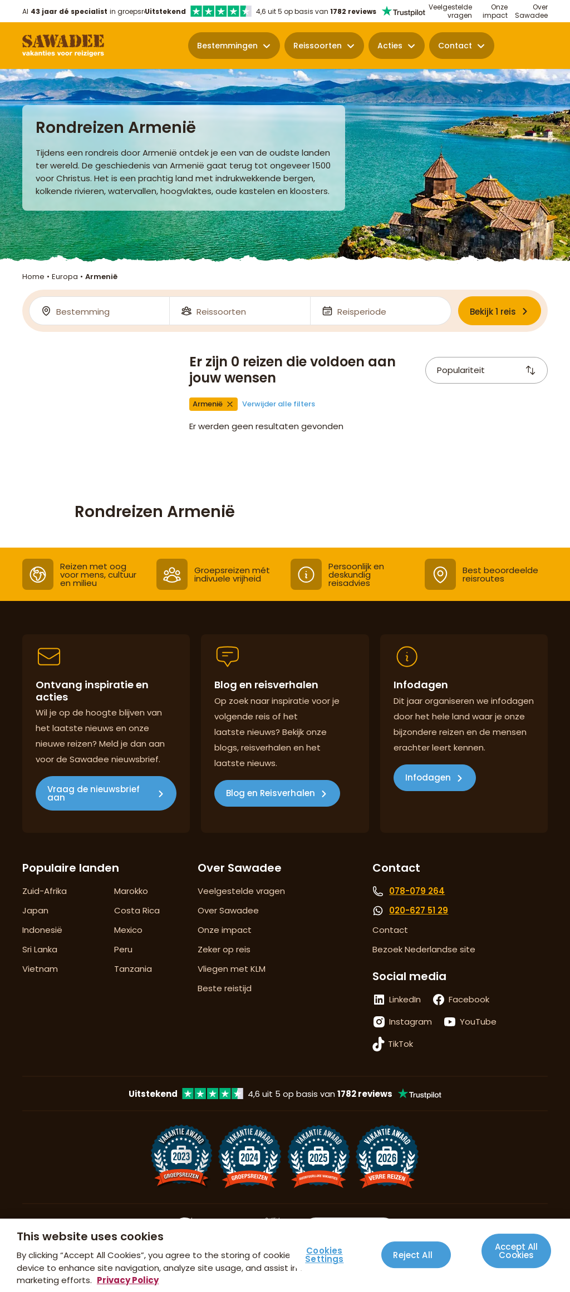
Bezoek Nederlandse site (423, 949)
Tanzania (133, 969)
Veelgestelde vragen (450, 11)
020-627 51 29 (418, 910)
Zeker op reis (224, 949)
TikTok (400, 1044)
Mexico (128, 930)
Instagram (410, 1021)
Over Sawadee (531, 11)
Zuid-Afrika (44, 891)
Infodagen (428, 777)
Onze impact (495, 11)
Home (33, 276)
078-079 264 (417, 891)
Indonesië (42, 930)
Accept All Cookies (516, 1251)
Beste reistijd (225, 988)
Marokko (131, 891)
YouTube (478, 1021)
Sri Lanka (39, 949)
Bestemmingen (227, 45)
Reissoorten (317, 45)
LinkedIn (405, 999)
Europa (65, 276)
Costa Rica (137, 910)
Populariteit (486, 370)
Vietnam (40, 969)
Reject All (413, 1255)
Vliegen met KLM (232, 969)
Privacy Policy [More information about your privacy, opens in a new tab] (128, 1280)
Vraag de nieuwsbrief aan (93, 793)
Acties (389, 45)
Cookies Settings (324, 1255)
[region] (285, 1255)
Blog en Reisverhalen (270, 793)
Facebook (469, 999)
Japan (35, 910)
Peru (123, 949)
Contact (455, 45)
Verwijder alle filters (278, 404)
